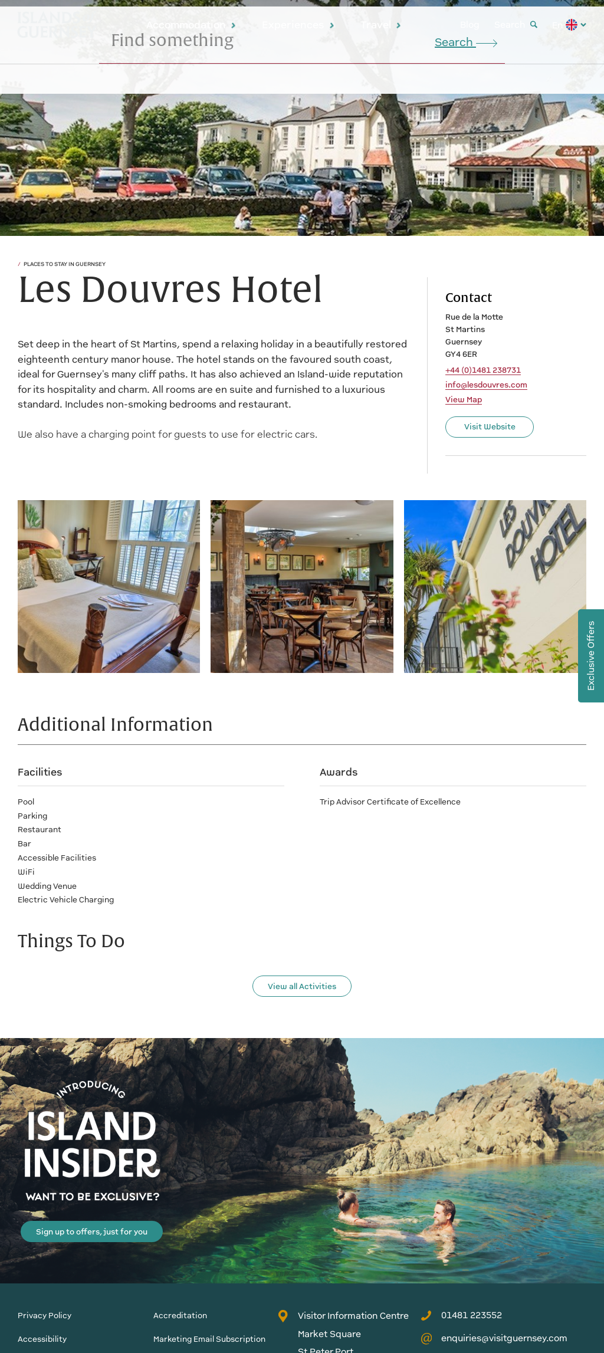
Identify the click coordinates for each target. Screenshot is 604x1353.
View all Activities (302, 986)
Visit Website (490, 426)
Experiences (298, 25)
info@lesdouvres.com (486, 385)
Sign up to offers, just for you (91, 1231)
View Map (463, 400)
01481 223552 (461, 1315)
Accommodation (191, 25)
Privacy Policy (44, 1315)
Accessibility (42, 1339)
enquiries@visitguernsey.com (494, 1338)
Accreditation (180, 1315)
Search (515, 24)
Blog (470, 24)
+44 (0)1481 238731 (483, 370)
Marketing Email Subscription (209, 1339)
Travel (381, 25)
